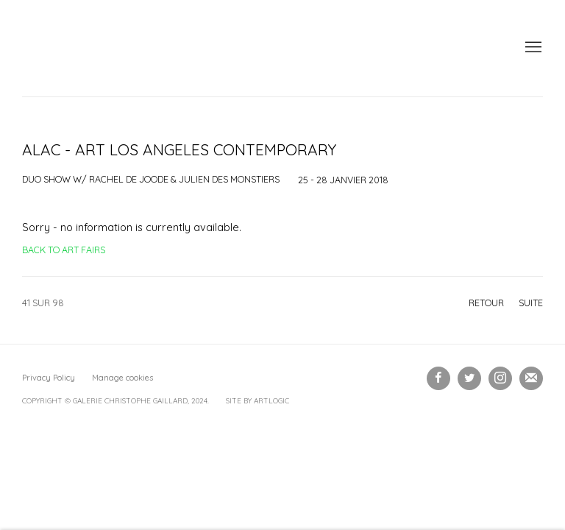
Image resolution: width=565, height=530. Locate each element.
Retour (486, 302)
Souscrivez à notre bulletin (531, 378)
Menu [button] (532, 48)
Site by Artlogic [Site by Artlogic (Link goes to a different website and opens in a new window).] (257, 401)
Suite (531, 302)
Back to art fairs (63, 249)
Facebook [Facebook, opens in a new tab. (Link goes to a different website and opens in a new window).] (438, 378)
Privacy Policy (48, 377)
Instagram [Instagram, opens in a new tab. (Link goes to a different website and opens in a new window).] (500, 378)
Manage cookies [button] (122, 377)
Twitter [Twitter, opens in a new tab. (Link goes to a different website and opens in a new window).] (469, 378)
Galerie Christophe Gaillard (132, 48)
